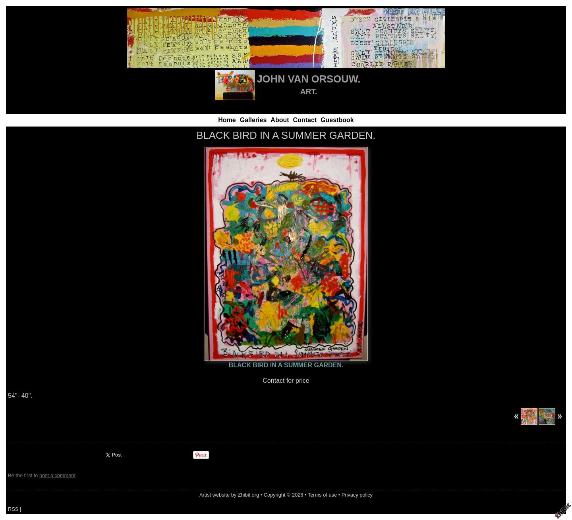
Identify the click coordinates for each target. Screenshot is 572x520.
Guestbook (337, 120)
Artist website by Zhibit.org (229, 495)
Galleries (253, 120)
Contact (305, 120)
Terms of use (322, 495)
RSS (13, 509)
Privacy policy (357, 495)
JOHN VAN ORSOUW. (308, 78)
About (280, 120)
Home (227, 120)
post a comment (57, 475)
